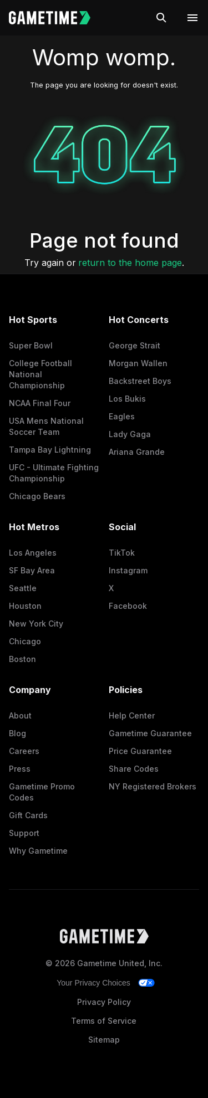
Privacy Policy (104, 1002)
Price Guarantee (140, 751)
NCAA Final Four (39, 403)
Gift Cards (28, 815)
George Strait (134, 345)
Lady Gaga (130, 434)
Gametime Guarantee (150, 733)
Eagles (122, 416)
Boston (22, 659)
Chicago (25, 641)
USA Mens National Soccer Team (46, 426)
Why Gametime (38, 850)
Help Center (132, 715)
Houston (25, 605)
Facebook (128, 605)
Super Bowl (31, 345)
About (20, 715)
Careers (24, 751)
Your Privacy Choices (93, 982)
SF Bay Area (32, 570)
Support (24, 833)
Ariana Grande (137, 451)
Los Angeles (33, 552)
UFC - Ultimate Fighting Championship (54, 473)
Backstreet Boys (140, 381)
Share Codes (134, 768)
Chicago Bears (37, 496)
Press (20, 768)
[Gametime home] (56, 17)
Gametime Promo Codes (42, 792)
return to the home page (130, 262)
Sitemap (104, 1039)
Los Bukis (127, 398)
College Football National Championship (40, 374)
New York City (36, 623)
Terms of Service (103, 1020)
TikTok (122, 552)
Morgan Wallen (138, 363)
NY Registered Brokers (152, 786)
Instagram (128, 570)
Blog (17, 733)
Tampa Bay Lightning (50, 449)
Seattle (23, 588)
